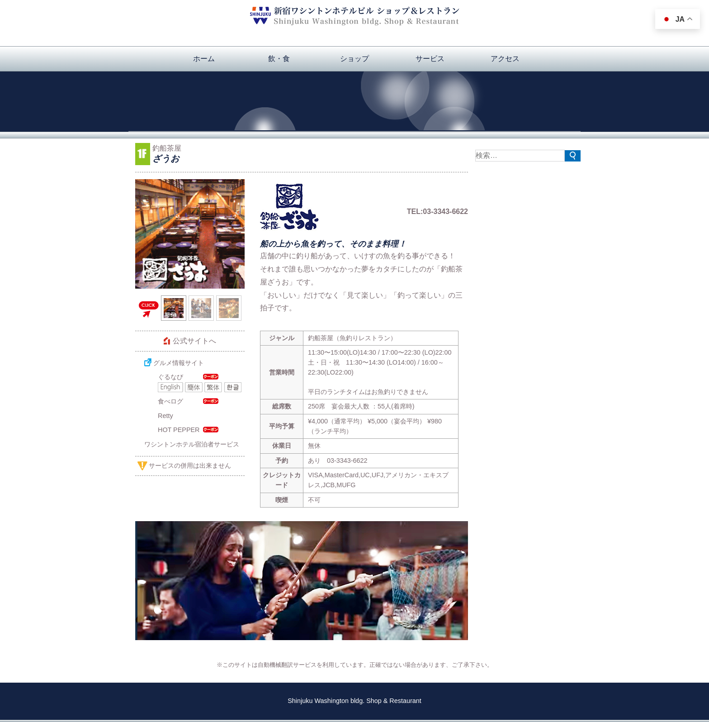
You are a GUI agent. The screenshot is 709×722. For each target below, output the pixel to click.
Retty (165, 415)
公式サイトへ (194, 341)
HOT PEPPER (179, 429)
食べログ (170, 401)
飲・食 (279, 58)
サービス (430, 58)
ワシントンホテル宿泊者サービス (191, 444)
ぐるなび (170, 376)
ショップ (354, 58)
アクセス (505, 58)
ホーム (204, 58)
